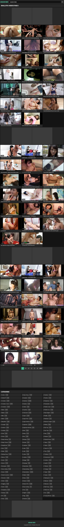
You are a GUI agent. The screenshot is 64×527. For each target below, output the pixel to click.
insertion (27, 410)
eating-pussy (6, 454)
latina (26, 454)
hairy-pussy (27, 395)
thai (47, 451)
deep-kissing (6, 439)
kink (26, 430)
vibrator (47, 466)
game (5, 487)
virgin (47, 472)
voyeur (47, 475)
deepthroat (6, 445)
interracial (27, 413)
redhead (48, 419)
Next (41, 368)
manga (26, 460)
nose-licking (27, 487)
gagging (5, 484)
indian (26, 407)
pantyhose (48, 401)
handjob (27, 398)
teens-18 (48, 448)
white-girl (48, 490)
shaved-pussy (49, 439)
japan (26, 416)
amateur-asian (7, 404)
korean (26, 442)
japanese (27, 425)
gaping (5, 493)
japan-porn (27, 419)
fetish (5, 481)
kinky (26, 433)
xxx (47, 493)
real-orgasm (49, 413)
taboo (47, 442)
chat (5, 433)
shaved (47, 436)
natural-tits (27, 484)
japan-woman (28, 422)
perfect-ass (48, 410)
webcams (48, 484)
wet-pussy (48, 487)
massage (26, 463)
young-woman (49, 496)
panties (47, 398)
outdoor (48, 395)
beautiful (6, 422)
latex (26, 448)
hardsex (26, 404)
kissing (26, 439)
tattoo (47, 445)
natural (26, 481)
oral (25, 490)
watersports (48, 478)
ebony (5, 457)
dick (5, 448)
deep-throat (6, 442)
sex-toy (48, 428)
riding (47, 425)
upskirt (47, 463)
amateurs (6, 407)
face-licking (6, 469)
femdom (5, 478)
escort (5, 463)
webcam (48, 481)
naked (26, 475)
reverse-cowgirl (49, 422)
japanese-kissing (28, 428)
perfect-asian (49, 407)
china (5, 436)
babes (5, 413)
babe (5, 410)
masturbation (28, 472)
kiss (25, 436)
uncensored (49, 457)
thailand (48, 454)
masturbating (28, 469)
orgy (26, 496)
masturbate (27, 466)
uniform (48, 460)
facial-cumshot (7, 475)
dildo (5, 451)
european (6, 466)
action (5, 395)
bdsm (5, 419)
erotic (5, 460)
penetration (48, 404)
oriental (26, 499)
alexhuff (5, 398)
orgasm (26, 493)
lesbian (27, 457)
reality (47, 416)
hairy (5, 499)
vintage (47, 469)
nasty (26, 478)
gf (4, 496)
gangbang (6, 490)
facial (5, 472)
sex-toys (48, 430)
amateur (5, 401)
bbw (4, 416)
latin (26, 451)
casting (5, 430)
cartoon (5, 428)
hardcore (27, 401)
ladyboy (27, 445)
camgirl (5, 425)
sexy (47, 433)
